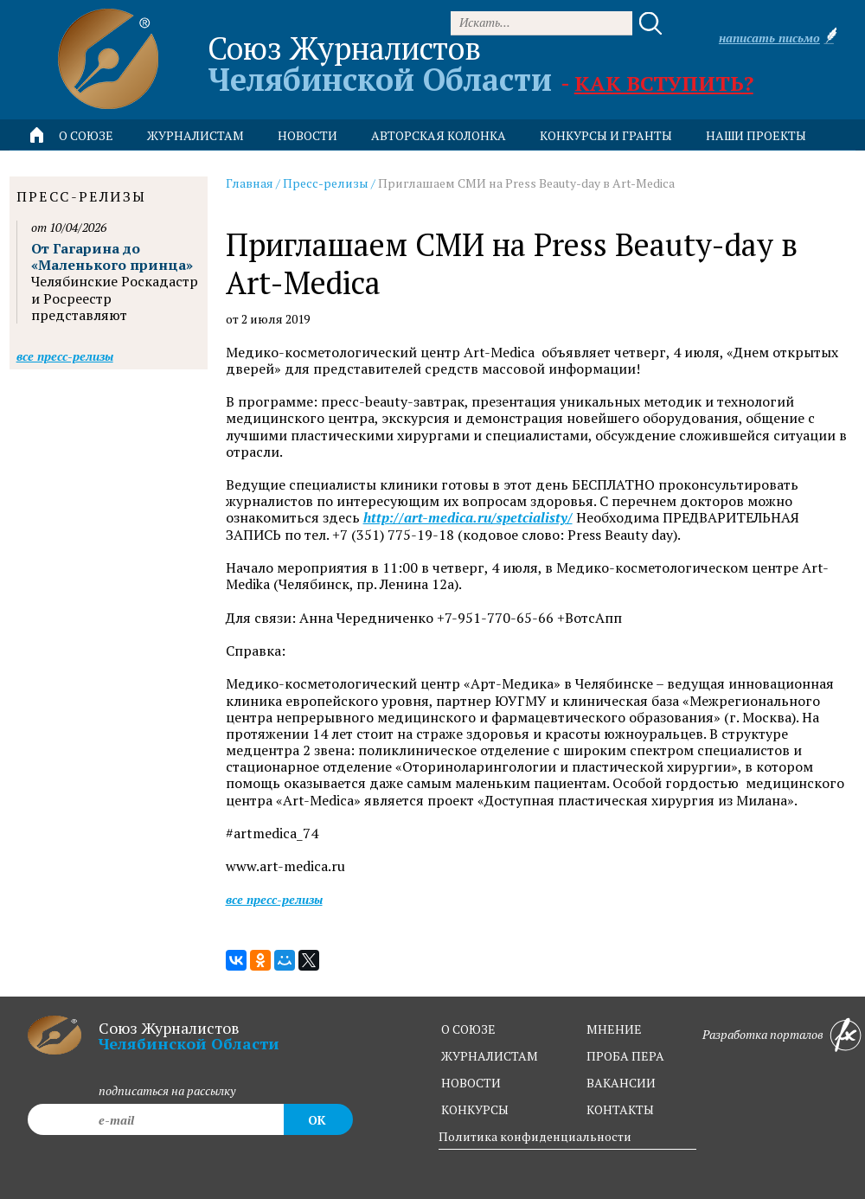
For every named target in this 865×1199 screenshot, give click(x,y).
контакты (620, 1109)
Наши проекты (756, 135)
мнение (614, 1029)
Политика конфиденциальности (535, 1136)
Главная (249, 183)
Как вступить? (663, 83)
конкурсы (475, 1109)
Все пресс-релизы (274, 899)
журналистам (489, 1056)
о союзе (468, 1029)
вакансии (621, 1082)
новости (307, 135)
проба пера (625, 1056)
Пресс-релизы (325, 183)
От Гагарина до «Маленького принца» (112, 256)
